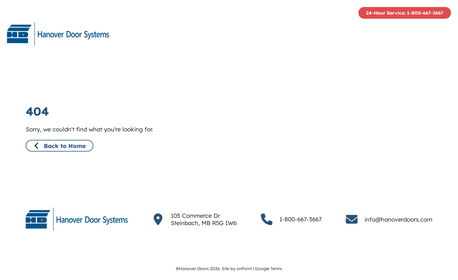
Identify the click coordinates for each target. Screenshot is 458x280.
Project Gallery (382, 34)
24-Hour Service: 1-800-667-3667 (404, 13)
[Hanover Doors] (58, 34)
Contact (432, 34)
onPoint (244, 268)
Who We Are (243, 34)
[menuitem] (243, 34)
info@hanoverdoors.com (398, 219)
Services (332, 34)
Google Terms (268, 268)
